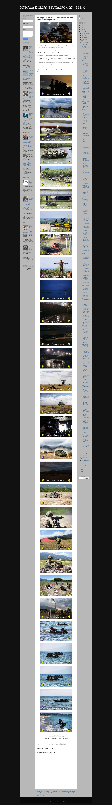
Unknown (82, 18)
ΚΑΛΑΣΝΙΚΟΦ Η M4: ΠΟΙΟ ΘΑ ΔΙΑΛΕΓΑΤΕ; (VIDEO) (85, 119)
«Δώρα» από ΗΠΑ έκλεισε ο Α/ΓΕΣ (85, 332)
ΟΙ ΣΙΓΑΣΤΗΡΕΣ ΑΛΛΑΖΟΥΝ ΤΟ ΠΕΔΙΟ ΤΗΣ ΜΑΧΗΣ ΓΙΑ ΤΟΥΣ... (85, 403)
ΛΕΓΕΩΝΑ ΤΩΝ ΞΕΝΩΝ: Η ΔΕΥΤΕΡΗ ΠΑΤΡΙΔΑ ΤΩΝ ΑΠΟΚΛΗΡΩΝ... (85, 247)
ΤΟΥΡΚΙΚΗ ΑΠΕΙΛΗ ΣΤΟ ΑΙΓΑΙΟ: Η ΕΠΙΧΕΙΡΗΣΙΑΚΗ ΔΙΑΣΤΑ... (85, 307)
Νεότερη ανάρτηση (43, 792)
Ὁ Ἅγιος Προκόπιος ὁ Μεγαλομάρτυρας (85, 375)
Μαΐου (83, 451)
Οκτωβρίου (84, 37)
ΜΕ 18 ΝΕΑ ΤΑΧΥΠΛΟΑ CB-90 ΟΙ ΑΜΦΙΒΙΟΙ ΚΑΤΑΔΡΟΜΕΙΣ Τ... (85, 280)
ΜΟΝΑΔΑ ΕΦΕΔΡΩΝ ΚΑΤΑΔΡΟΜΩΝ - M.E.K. (53, 7)
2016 (82, 463)
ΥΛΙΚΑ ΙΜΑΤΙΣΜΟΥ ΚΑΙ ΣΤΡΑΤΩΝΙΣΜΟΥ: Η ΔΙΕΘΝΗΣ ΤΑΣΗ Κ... (85, 135)
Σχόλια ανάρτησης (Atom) (49, 795)
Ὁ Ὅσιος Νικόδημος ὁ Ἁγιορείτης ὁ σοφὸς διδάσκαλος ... (85, 273)
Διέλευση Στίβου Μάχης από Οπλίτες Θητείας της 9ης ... (85, 194)
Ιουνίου (83, 449)
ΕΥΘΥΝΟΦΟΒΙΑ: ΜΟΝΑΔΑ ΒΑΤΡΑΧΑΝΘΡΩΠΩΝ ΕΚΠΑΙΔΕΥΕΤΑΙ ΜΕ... (85, 314)
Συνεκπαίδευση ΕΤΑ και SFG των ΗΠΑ (85, 445)
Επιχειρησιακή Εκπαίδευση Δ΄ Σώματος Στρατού (85, 209)
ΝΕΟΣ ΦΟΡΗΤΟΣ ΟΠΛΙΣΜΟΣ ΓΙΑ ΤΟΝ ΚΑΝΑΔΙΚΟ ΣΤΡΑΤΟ (85, 64)
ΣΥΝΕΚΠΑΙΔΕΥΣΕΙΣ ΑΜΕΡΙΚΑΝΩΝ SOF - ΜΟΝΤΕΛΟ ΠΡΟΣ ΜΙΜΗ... (85, 95)
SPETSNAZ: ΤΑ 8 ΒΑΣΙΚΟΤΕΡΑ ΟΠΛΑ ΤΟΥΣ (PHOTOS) (85, 361)
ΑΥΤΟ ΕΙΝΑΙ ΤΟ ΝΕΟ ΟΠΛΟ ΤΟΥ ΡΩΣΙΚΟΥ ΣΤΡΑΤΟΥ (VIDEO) (85, 339)
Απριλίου (84, 453)
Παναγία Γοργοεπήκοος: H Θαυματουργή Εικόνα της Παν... (85, 256)
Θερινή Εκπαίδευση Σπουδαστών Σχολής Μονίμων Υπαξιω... (85, 429)
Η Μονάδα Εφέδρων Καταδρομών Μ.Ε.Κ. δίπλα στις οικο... (85, 181)
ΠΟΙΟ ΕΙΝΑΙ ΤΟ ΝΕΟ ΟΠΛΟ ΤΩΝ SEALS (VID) (85, 327)
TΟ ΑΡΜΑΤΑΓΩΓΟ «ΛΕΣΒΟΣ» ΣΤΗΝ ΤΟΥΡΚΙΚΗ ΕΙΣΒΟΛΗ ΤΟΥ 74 (85, 202)
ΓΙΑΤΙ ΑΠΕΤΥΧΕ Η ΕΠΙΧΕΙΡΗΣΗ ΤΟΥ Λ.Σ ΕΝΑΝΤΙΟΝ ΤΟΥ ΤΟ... (85, 420)
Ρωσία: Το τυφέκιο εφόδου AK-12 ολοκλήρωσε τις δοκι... (85, 396)
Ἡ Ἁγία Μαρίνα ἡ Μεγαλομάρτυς (85, 241)
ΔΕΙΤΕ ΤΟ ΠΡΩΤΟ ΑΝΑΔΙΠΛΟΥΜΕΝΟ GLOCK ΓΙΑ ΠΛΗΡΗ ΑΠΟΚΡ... (85, 55)
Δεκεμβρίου (85, 33)
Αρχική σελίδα (55, 792)
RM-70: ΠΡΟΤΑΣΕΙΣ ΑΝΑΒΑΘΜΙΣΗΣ (85, 300)
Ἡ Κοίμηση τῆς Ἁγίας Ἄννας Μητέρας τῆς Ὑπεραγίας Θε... (85, 168)
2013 (82, 469)
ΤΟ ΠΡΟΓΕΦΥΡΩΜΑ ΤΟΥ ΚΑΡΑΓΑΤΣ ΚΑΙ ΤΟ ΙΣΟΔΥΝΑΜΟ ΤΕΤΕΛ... (85, 438)
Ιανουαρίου (84, 460)
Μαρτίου (84, 455)
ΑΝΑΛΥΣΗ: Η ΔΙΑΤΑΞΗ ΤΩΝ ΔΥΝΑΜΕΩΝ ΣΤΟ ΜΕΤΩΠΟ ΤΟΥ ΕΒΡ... (85, 411)
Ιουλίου (83, 44)
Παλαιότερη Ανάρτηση (68, 792)
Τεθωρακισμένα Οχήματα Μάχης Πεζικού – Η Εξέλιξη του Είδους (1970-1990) (27, 164)
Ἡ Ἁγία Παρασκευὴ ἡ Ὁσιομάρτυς (85, 143)
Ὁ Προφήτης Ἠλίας (84, 214)
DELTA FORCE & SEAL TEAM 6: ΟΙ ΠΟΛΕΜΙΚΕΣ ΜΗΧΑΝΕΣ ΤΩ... (85, 104)
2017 (82, 31)
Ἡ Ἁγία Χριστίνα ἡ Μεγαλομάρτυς (85, 174)
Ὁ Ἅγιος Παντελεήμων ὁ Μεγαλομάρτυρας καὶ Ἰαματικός (85, 127)
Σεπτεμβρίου (85, 39)
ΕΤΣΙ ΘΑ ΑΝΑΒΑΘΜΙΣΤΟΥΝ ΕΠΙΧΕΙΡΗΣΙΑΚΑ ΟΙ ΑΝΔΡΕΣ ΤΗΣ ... (85, 81)
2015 (82, 465)
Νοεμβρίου (84, 35)
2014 (82, 467)
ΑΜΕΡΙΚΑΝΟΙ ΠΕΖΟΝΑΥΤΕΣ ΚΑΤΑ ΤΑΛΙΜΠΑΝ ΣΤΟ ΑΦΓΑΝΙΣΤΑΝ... (85, 220)
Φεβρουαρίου (85, 457)
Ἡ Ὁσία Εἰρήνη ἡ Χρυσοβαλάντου (85, 88)
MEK (81, 16)
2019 (82, 27)
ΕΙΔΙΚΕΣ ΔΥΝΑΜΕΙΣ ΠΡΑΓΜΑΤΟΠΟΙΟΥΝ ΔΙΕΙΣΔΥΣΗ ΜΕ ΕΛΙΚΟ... (85, 353)
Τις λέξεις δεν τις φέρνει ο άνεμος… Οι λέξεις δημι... (85, 294)
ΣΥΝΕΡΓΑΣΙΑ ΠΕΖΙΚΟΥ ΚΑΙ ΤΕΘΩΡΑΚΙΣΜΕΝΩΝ (85, 187)
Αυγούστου (84, 42)
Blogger (63, 801)
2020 (82, 25)
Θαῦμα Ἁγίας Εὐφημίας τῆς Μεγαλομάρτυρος (85, 321)
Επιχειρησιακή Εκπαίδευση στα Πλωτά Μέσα (85, 346)
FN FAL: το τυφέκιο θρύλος (31, 182)
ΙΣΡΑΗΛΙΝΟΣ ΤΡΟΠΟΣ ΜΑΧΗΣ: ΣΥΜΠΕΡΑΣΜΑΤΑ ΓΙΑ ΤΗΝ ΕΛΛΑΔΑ (85, 160)
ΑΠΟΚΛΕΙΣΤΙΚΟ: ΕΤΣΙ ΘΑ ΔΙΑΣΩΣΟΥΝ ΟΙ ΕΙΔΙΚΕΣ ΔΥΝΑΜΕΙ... (85, 235)
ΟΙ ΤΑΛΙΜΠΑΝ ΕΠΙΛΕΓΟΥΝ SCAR (85, 48)
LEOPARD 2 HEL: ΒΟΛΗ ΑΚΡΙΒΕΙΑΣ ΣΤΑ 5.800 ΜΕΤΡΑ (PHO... (85, 368)
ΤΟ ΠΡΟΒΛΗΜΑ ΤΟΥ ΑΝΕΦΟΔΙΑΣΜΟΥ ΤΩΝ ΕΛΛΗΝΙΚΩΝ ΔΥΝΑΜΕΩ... (85, 265)
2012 (82, 471)
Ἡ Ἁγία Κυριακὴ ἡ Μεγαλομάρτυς (85, 381)
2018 (82, 29)
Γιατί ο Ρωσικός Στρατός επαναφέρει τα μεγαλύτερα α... (85, 288)
